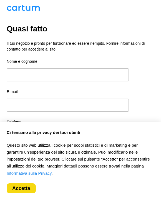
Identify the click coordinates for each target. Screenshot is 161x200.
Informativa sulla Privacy (29, 173)
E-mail (12, 91)
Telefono (14, 122)
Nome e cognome (22, 61)
